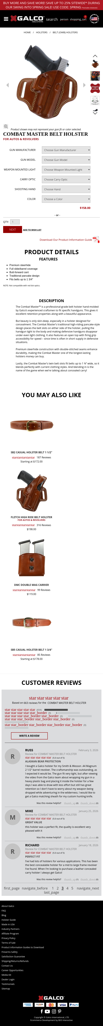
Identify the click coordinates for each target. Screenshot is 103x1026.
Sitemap (6, 988)
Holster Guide (9, 919)
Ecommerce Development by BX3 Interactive (51, 1020)
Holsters (41, 32)
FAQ (4, 910)
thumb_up (70, 803)
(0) (61, 716)
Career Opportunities (12, 970)
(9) (49, 713)
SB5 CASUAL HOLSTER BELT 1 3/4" (31, 649)
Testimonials (8, 984)
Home (27, 32)
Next (12, 229)
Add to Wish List (32, 229)
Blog (4, 915)
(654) (39, 710)
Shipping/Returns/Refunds (15, 961)
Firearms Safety (9, 951)
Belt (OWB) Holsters (65, 32)
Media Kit (6, 974)
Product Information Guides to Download (23, 947)
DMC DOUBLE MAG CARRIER (31, 585)
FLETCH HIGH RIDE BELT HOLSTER (31, 519)
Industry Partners (10, 928)
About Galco (8, 906)
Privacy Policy (8, 938)
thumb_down (87, 803)
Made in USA (8, 924)
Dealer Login (8, 979)
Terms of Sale (8, 942)
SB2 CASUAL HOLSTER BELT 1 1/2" (31, 452)
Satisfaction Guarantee (13, 956)
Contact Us (7, 965)
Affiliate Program (10, 933)
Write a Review (29, 736)
